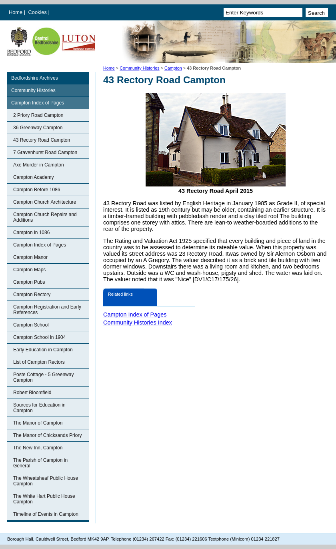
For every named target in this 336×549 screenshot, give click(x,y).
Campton (173, 68)
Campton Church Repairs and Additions (45, 217)
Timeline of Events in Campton (45, 514)
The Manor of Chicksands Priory (47, 435)
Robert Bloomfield (32, 392)
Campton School (31, 325)
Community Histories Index (137, 322)
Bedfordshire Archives (34, 78)
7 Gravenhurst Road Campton (45, 152)
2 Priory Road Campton (38, 115)
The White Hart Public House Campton (44, 499)
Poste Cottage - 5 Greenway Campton (43, 377)
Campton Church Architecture (44, 202)
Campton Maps (29, 269)
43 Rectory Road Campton (41, 140)
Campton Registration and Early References (47, 309)
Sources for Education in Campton (39, 407)
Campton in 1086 (31, 232)
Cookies (38, 12)
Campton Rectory (31, 294)
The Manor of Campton (37, 423)
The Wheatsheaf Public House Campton (45, 481)
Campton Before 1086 (36, 189)
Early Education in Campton (43, 350)
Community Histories (140, 68)
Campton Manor (30, 257)
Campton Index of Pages (37, 103)
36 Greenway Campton (37, 127)
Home (15, 12)
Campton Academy (33, 177)
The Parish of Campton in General (40, 463)
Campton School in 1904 (39, 337)
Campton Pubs (29, 282)
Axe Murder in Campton (38, 165)
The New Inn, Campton (37, 448)
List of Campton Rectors (39, 362)
